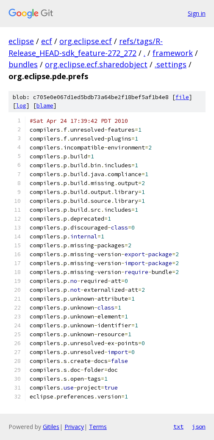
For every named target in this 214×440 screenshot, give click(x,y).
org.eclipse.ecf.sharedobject (96, 64)
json (199, 426)
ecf (46, 41)
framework (173, 53)
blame (44, 105)
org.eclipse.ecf (85, 41)
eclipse (21, 41)
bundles (23, 64)
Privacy (74, 427)
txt (178, 426)
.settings (170, 64)
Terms (98, 427)
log (21, 105)
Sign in (197, 13)
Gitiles (51, 427)
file (182, 97)
